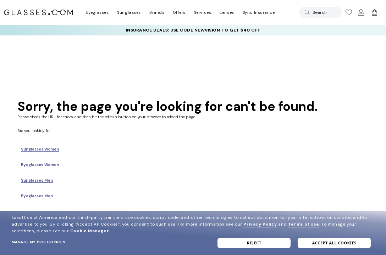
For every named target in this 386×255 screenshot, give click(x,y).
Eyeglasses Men (37, 195)
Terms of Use (303, 224)
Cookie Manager (89, 231)
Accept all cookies (334, 242)
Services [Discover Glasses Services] (202, 12)
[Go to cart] (373, 12)
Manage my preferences (39, 242)
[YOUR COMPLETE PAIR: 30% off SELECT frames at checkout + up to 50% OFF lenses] (193, 30)
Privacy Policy (260, 224)
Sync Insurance (259, 12)
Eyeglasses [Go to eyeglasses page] (97, 12)
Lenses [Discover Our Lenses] (227, 12)
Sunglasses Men (37, 180)
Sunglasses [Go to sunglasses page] (128, 12)
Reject (254, 242)
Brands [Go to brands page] (156, 12)
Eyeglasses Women (40, 164)
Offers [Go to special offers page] (179, 12)
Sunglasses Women (40, 149)
